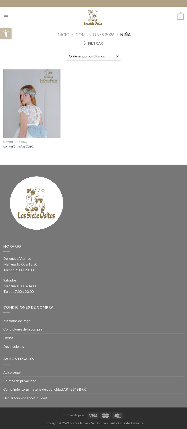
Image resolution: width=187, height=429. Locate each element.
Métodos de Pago (17, 321)
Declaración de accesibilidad (25, 398)
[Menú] (6, 16)
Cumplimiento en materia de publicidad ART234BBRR (44, 389)
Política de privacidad (19, 381)
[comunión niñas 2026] (31, 103)
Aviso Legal (12, 372)
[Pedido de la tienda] (93, 56)
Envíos (8, 338)
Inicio (63, 34)
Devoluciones (13, 346)
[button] (6, 33)
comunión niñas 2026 (18, 146)
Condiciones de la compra (22, 329)
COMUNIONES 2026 (95, 34)
